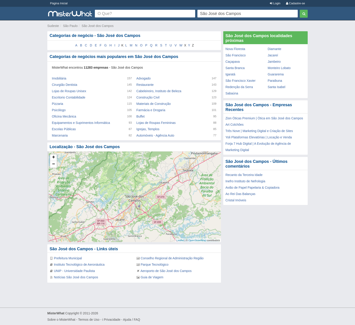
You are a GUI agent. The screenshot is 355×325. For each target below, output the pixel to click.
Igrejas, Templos (147, 129)
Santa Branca (235, 68)
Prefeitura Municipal (68, 258)
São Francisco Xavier (240, 80)
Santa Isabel (276, 87)
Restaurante (145, 85)
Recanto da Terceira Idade (244, 175)
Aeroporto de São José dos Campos (166, 271)
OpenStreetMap (197, 240)
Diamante (274, 49)
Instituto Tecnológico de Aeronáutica (79, 264)
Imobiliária (59, 78)
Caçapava (232, 61)
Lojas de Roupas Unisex (69, 91)
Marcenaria (60, 135)
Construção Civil (147, 97)
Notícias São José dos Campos (76, 277)
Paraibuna (275, 80)
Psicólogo (59, 110)
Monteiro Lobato (279, 68)
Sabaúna (231, 93)
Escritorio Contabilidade (68, 97)
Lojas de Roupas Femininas (156, 123)
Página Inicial (58, 3)
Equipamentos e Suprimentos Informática (81, 123)
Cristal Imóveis (235, 200)
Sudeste (53, 26)
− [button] (53, 164)
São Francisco (235, 55)
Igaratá (230, 74)
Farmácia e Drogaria (150, 110)
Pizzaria (57, 104)
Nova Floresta (235, 49)
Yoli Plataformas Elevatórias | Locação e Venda (258, 137)
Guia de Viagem (152, 277)
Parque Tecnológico (154, 264)
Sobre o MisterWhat (61, 319)
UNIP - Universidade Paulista (74, 271)
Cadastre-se (295, 3)
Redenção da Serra (239, 87)
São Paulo (70, 26)
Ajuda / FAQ (131, 319)
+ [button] (53, 157)
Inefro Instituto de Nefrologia (245, 181)
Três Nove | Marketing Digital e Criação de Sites (259, 131)
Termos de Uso (88, 319)
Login (275, 3)
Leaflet (180, 240)
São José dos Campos (98, 26)
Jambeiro (274, 61)
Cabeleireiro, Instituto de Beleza (158, 91)
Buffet (140, 116)
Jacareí (273, 55)
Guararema (276, 74)
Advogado (143, 78)
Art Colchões (234, 124)
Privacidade (112, 319)
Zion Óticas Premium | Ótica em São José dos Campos (264, 118)
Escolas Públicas (64, 129)
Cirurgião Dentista (64, 85)
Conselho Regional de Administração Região (172, 258)
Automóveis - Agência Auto (155, 135)
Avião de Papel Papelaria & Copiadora (252, 187)
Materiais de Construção (153, 104)
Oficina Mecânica (64, 116)
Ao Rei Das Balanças (240, 194)
